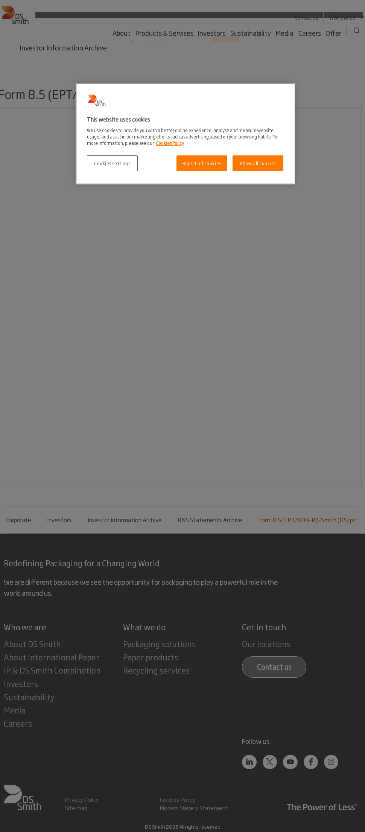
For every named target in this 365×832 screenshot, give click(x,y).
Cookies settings (112, 163)
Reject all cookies (201, 163)
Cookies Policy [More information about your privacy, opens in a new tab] (170, 143)
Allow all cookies (258, 163)
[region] (185, 133)
